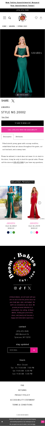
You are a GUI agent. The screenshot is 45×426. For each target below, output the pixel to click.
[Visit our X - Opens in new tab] (29, 288)
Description (7, 137)
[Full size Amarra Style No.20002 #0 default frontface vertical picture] (22, 63)
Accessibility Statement (22, 400)
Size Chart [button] (5, 117)
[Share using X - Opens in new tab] (13, 101)
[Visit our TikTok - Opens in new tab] (20, 288)
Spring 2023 (22, 26)
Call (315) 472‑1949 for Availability (22, 130)
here (34, 424)
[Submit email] (34, 350)
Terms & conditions (22, 405)
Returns (22, 390)
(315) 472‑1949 (18, 162)
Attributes (19, 137)
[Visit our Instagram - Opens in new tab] (15, 288)
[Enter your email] (23, 350)
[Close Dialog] (2, 422)
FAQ (22, 385)
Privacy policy (22, 395)
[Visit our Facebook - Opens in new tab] (25, 288)
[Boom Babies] (22, 18)
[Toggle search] (9, 18)
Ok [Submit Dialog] (43, 422)
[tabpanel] (22, 63)
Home (4, 26)
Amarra (12, 26)
